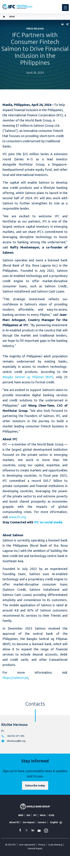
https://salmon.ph (15, 677)
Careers (42, 822)
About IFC (14, 822)
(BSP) (28, 377)
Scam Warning (55, 844)
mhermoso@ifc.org (16, 741)
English (54, 822)
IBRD (20, 815)
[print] (61, 24)
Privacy (41, 844)
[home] (4, 16)
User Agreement (27, 844)
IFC (35, 815)
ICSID (51, 815)
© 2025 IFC (10, 844)
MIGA (43, 815)
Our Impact (29, 822)
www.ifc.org (17, 517)
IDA (28, 815)
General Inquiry (35, 848)
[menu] (65, 7)
